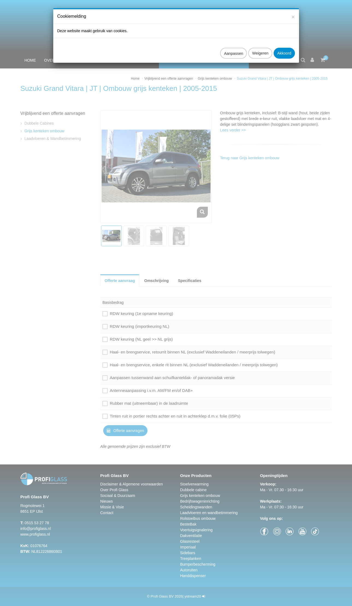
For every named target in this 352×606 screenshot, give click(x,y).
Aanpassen (233, 48)
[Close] (293, 11)
